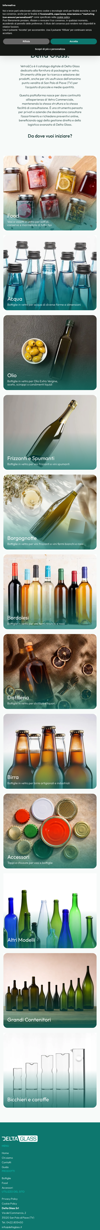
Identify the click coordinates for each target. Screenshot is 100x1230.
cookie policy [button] (63, 1191)
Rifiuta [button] (26, 1215)
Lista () (78, 6)
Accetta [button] (74, 1215)
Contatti (6, 1162)
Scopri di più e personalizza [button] (50, 1223)
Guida (5, 1167)
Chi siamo (7, 1157)
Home (5, 16)
